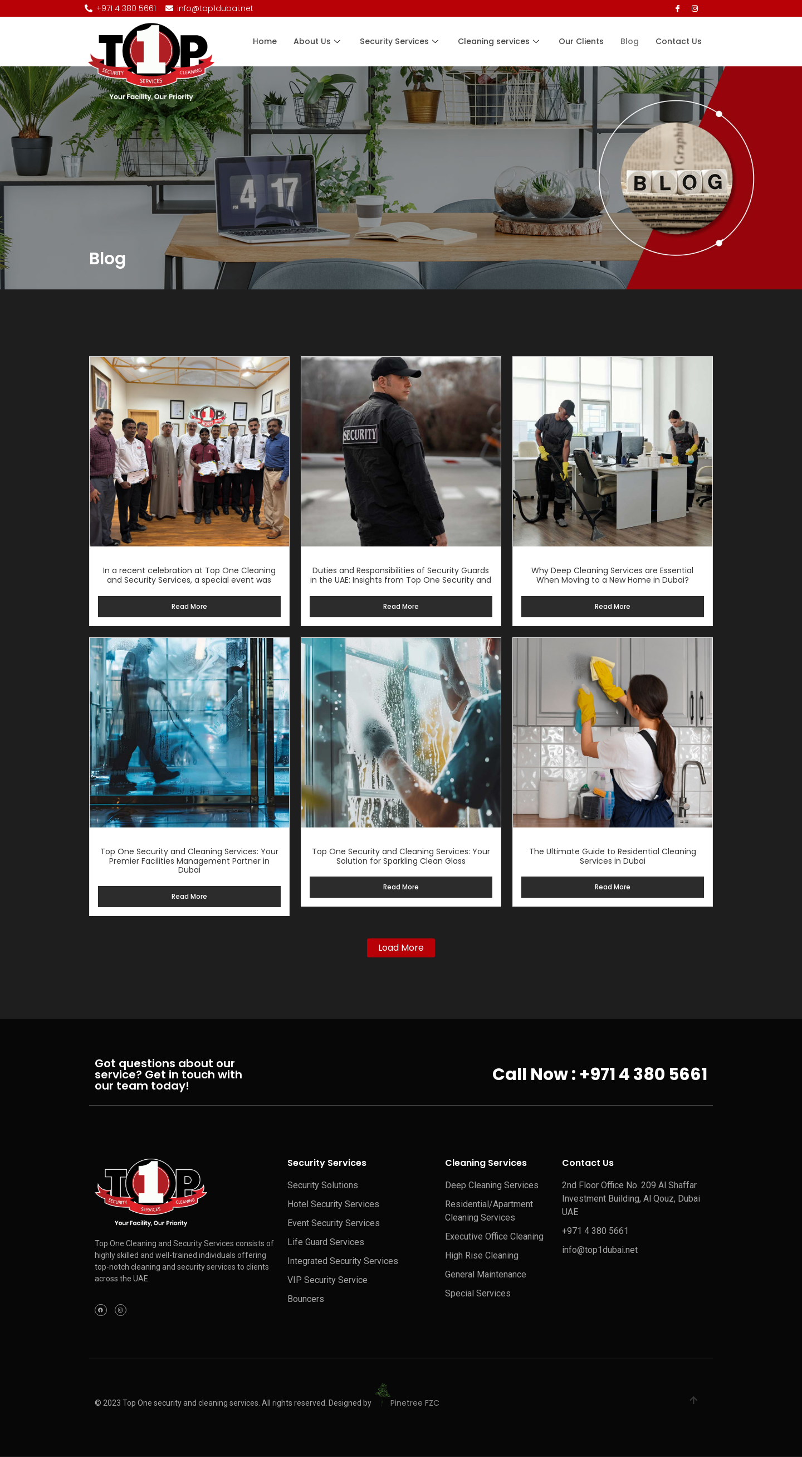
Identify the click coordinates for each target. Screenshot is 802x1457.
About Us (319, 41)
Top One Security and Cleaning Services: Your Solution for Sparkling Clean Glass (401, 856)
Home (266, 41)
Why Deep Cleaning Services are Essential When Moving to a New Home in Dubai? (612, 575)
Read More (189, 606)
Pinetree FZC (414, 1403)
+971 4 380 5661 (643, 1074)
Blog (629, 41)
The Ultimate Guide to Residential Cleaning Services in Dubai (612, 856)
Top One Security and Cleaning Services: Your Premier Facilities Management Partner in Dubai (189, 861)
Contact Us (679, 41)
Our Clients (581, 41)
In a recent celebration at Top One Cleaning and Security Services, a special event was (189, 575)
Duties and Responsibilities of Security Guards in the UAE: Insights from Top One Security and (400, 575)
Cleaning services (500, 41)
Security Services (401, 41)
